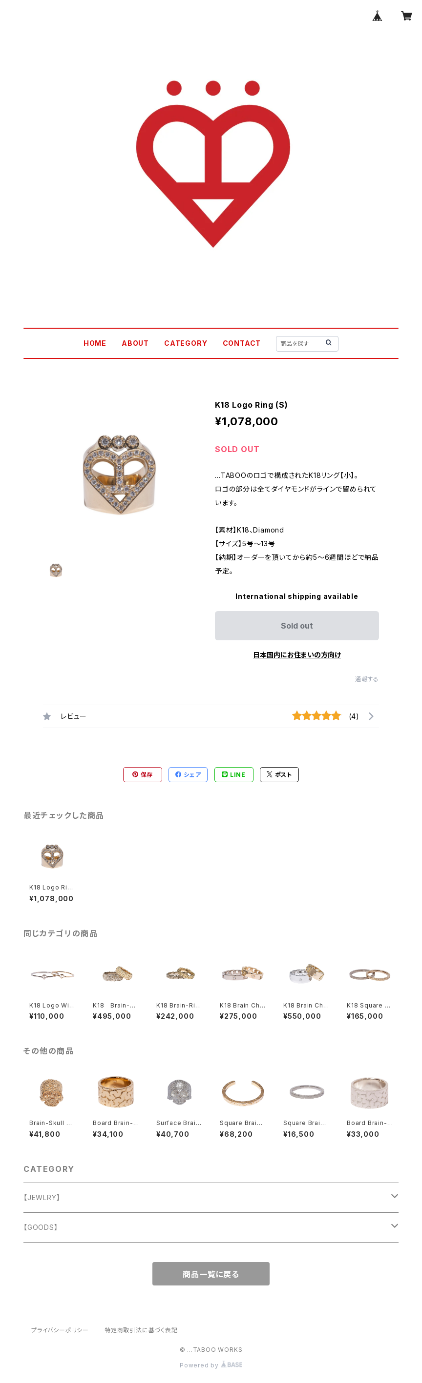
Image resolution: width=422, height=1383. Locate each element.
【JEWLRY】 (41, 1197)
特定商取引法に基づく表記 (141, 1330)
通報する (367, 679)
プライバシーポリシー (60, 1330)
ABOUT (135, 343)
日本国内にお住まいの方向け (297, 655)
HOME (95, 343)
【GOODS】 (40, 1227)
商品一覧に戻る (211, 1274)
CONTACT (242, 343)
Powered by (211, 1365)
